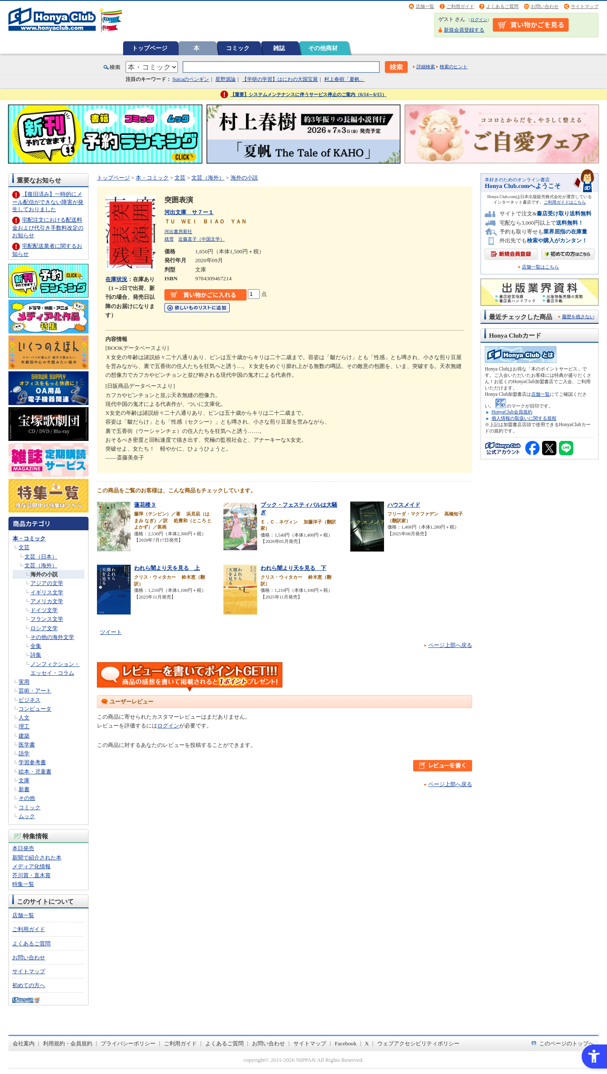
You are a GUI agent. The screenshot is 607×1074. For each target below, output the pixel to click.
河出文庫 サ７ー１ (189, 212)
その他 (27, 798)
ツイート (111, 632)
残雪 (169, 239)
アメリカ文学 (46, 601)
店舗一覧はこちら (540, 267)
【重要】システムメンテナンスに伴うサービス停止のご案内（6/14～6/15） (308, 94)
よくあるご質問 (502, 6)
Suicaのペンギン (190, 79)
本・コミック (29, 538)
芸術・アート (35, 690)
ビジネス (29, 700)
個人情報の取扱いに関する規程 (524, 418)
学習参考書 (32, 762)
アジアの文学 (46, 583)
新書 (24, 789)
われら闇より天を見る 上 (167, 568)
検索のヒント (453, 66)
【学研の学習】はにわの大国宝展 (280, 79)
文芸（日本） (40, 556)
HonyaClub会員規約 (512, 411)
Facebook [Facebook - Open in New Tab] (346, 1043)
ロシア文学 (44, 628)
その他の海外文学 (52, 637)
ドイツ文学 (44, 610)
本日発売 (23, 848)
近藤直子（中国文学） (201, 239)
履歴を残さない (578, 316)
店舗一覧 (425, 6)
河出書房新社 (178, 231)
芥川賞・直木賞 (31, 875)
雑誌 (279, 48)
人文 (24, 717)
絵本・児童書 (35, 771)
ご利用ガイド (460, 6)
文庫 (24, 780)
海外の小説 (44, 574)
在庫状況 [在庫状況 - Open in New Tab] (116, 279)
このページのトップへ (566, 1043)
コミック (238, 48)
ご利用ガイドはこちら (565, 202)
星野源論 (225, 79)
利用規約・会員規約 (67, 1043)
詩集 (35, 655)
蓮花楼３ (145, 505)
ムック (27, 816)
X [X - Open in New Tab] (367, 1043)
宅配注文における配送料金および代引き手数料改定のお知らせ (47, 227)
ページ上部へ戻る (450, 645)
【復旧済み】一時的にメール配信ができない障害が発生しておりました (47, 201)
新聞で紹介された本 (37, 857)
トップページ (149, 48)
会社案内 (24, 1043)
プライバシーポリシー (128, 1043)
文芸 (24, 547)
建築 (24, 736)
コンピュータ (35, 709)
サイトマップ (585, 6)
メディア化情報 (31, 866)
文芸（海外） (40, 565)
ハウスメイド (403, 505)
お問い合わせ (545, 6)
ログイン (478, 19)
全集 (35, 646)
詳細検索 (425, 66)
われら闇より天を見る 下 (293, 568)
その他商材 (323, 48)
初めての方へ (28, 985)
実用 (24, 682)
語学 (24, 753)
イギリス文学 (46, 592)
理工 (24, 726)
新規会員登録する (464, 30)
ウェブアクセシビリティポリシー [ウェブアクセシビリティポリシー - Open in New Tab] (418, 1043)
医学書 (27, 744)
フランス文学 (46, 619)
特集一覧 (23, 884)
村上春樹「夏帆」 (344, 79)
